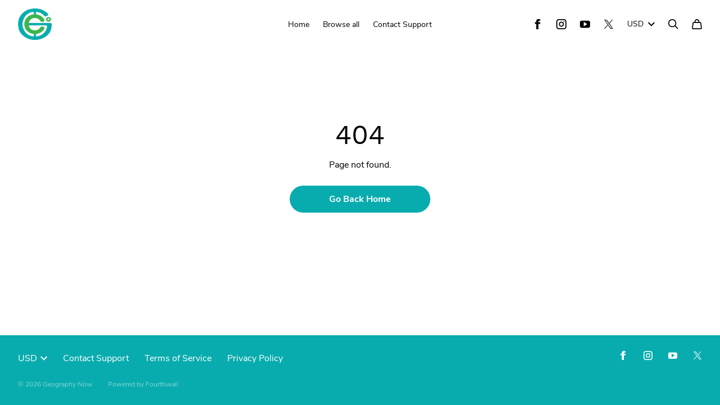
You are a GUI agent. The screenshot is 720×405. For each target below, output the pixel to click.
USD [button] (32, 358)
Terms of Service (178, 358)
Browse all (341, 24)
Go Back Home (360, 199)
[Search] (673, 24)
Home (298, 24)
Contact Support (402, 24)
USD (641, 24)
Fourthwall (162, 384)
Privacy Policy (255, 358)
